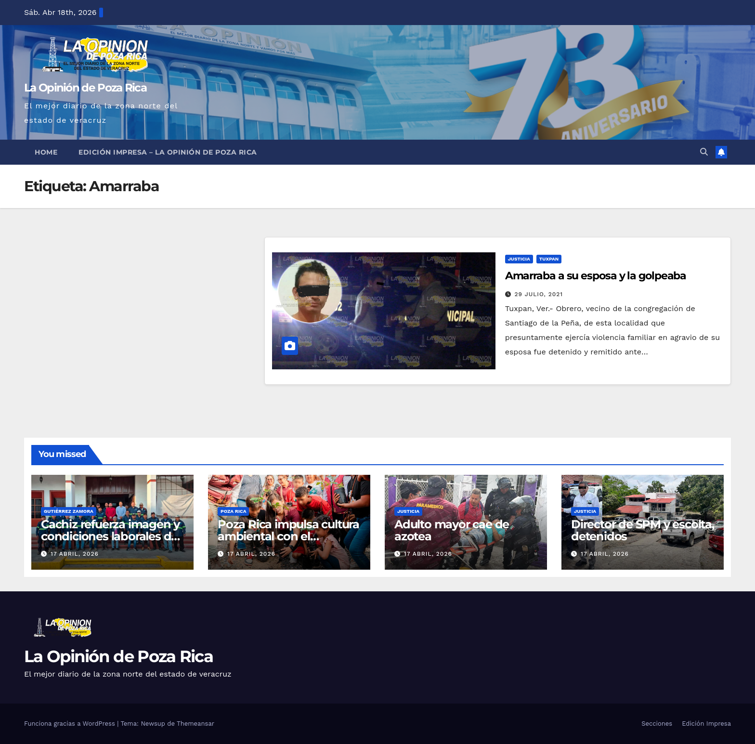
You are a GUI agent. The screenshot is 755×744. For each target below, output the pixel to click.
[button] (704, 152)
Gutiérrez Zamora (68, 511)
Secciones (656, 723)
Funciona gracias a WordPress (70, 723)
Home (46, 152)
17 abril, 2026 (75, 553)
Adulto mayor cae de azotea (451, 530)
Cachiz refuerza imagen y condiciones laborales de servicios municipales (110, 536)
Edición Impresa (706, 723)
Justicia (519, 258)
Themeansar (195, 723)
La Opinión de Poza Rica (85, 87)
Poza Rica (233, 511)
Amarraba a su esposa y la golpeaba (596, 275)
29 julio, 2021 (539, 294)
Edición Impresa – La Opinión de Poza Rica (167, 152)
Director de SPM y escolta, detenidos (642, 530)
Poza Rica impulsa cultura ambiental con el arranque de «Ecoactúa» (288, 536)
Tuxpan (549, 258)
